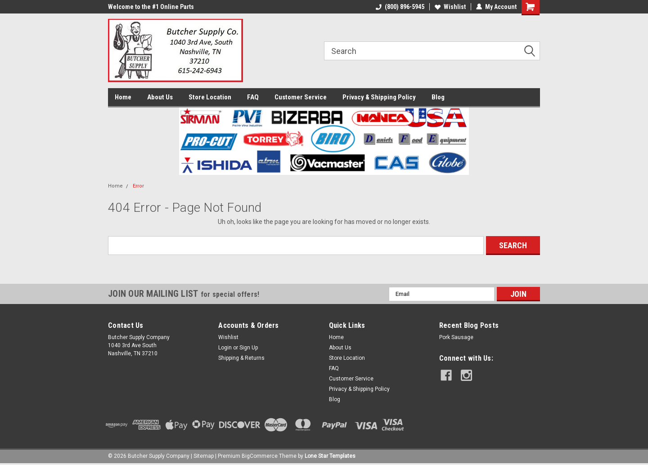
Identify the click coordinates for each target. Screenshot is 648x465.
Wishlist (450, 6)
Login (225, 347)
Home (123, 97)
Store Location (210, 97)
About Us (160, 97)
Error (138, 186)
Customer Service (300, 97)
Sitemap (204, 456)
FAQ (253, 97)
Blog (438, 97)
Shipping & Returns (241, 358)
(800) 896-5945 (400, 6)
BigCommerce (260, 456)
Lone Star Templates (330, 456)
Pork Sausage (456, 337)
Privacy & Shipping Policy (379, 97)
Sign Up (248, 347)
